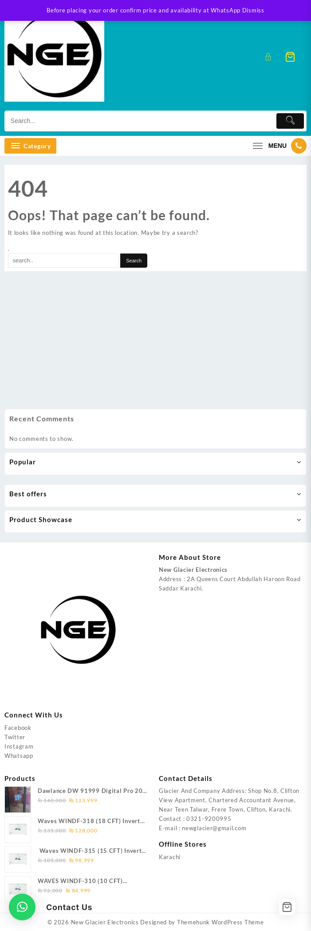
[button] (22, 907)
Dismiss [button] (253, 10)
